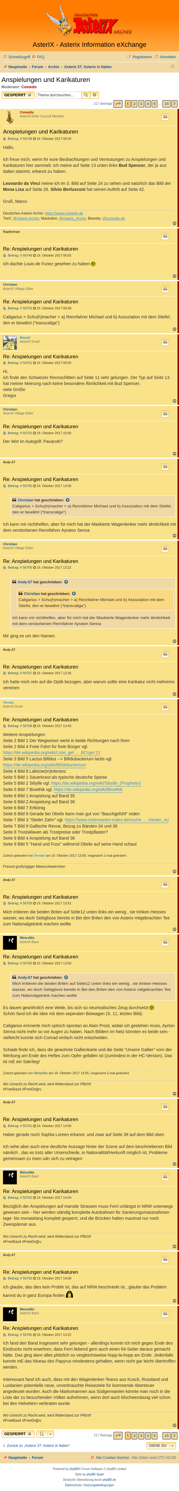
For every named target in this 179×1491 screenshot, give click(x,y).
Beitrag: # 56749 (17, 255)
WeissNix (27, 937)
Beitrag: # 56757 (17, 673)
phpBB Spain (95, 1474)
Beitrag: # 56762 (17, 1198)
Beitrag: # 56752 (17, 433)
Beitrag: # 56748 (17, 139)
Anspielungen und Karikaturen (46, 79)
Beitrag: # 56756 (17, 568)
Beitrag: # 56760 (17, 963)
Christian (10, 284)
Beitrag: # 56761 (17, 1126)
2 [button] (134, 103)
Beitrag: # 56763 (17, 1278)
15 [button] (166, 103)
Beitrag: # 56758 (17, 726)
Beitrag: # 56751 (17, 363)
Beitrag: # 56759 (17, 903)
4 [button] (148, 103)
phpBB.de (109, 1479)
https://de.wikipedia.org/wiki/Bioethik (88, 789)
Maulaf (25, 337)
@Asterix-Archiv (26, 218)
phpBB (73, 1469)
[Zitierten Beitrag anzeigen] (68, 500)
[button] (118, 104)
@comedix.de (114, 218)
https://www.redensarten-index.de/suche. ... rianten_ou (117, 819)
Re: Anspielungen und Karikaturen (40, 248)
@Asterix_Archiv (72, 218)
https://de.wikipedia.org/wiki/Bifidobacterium (44, 764)
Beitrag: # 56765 (17, 1335)
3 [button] (141, 103)
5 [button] (154, 103)
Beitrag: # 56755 (17, 486)
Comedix (29, 87)
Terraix (8, 702)
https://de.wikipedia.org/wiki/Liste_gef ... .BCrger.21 (51, 752)
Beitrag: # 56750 (17, 308)
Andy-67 (25, 582)
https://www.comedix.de (64, 213)
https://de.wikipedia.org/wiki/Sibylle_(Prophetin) (96, 783)
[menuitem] (38, 57)
